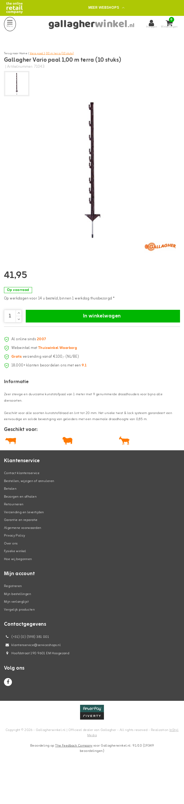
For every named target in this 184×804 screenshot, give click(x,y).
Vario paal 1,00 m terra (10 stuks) (52, 53)
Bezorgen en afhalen (20, 530)
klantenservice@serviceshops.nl (32, 678)
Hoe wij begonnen (18, 592)
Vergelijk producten (19, 643)
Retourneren (14, 537)
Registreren (13, 619)
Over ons (10, 577)
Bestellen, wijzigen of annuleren (29, 514)
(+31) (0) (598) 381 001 (26, 670)
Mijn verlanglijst (16, 635)
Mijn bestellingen (17, 627)
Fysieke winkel (15, 584)
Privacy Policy (14, 569)
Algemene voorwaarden (22, 561)
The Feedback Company (73, 779)
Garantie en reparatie (21, 553)
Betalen (10, 522)
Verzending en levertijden (24, 545)
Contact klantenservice (22, 506)
